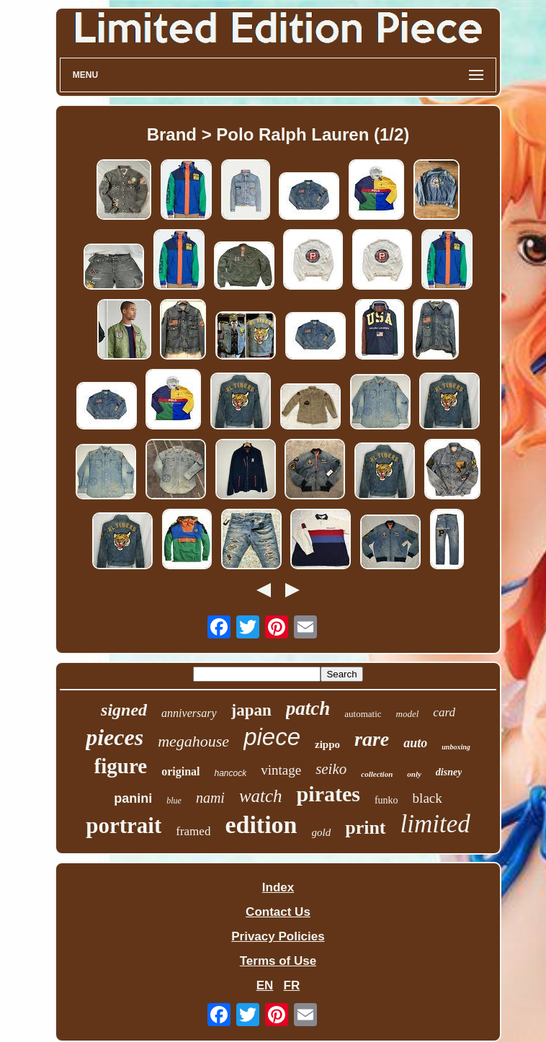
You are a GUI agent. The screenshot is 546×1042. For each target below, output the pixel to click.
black (427, 798)
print (365, 827)
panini (133, 798)
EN (265, 985)
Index (278, 887)
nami (210, 798)
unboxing (456, 747)
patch (308, 708)
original (180, 771)
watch (260, 796)
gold (321, 832)
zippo (327, 744)
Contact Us (278, 912)
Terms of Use (278, 961)
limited (435, 824)
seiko (330, 769)
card (444, 712)
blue (174, 801)
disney (449, 772)
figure (121, 766)
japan (251, 710)
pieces (114, 737)
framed (193, 831)
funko (386, 800)
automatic (362, 713)
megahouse (193, 741)
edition (261, 824)
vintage (281, 770)
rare (371, 739)
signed (124, 709)
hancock (230, 773)
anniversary (188, 713)
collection (377, 774)
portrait (123, 825)
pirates (328, 794)
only (414, 774)
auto (415, 743)
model (407, 713)
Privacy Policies (277, 936)
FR (292, 985)
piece (271, 736)
